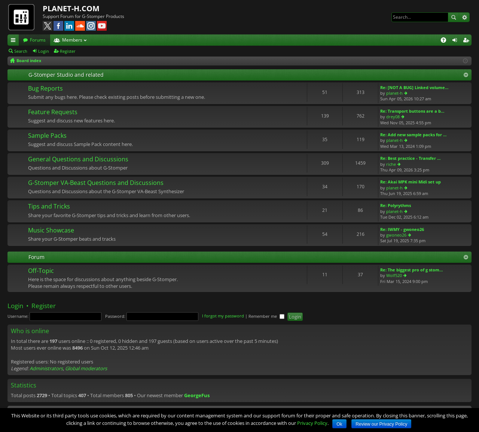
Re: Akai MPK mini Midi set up (410, 182)
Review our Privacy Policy (381, 424)
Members (72, 40)
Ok (339, 424)
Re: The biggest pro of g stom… (411, 270)
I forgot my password (223, 316)
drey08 (393, 116)
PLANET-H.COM (71, 8)
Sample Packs (47, 136)
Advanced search (464, 17)
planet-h (394, 93)
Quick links (14, 41)
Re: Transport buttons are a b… (412, 111)
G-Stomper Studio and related (66, 74)
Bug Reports (45, 88)
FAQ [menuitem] (446, 41)
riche (391, 164)
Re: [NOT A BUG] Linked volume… (414, 87)
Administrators (46, 368)
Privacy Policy (312, 423)
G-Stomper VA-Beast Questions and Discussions (96, 183)
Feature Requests (52, 112)
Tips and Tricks (49, 206)
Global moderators (86, 368)
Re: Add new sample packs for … (413, 134)
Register (68, 51)
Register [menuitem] (467, 41)
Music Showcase (51, 230)
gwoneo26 (396, 235)
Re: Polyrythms (395, 205)
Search (453, 17)
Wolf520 (394, 275)
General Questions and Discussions (78, 159)
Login (43, 51)
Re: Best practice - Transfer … (410, 158)
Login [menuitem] (456, 41)
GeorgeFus (197, 395)
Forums (38, 40)
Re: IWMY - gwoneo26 (402, 229)
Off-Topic (41, 271)
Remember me (266, 316)
